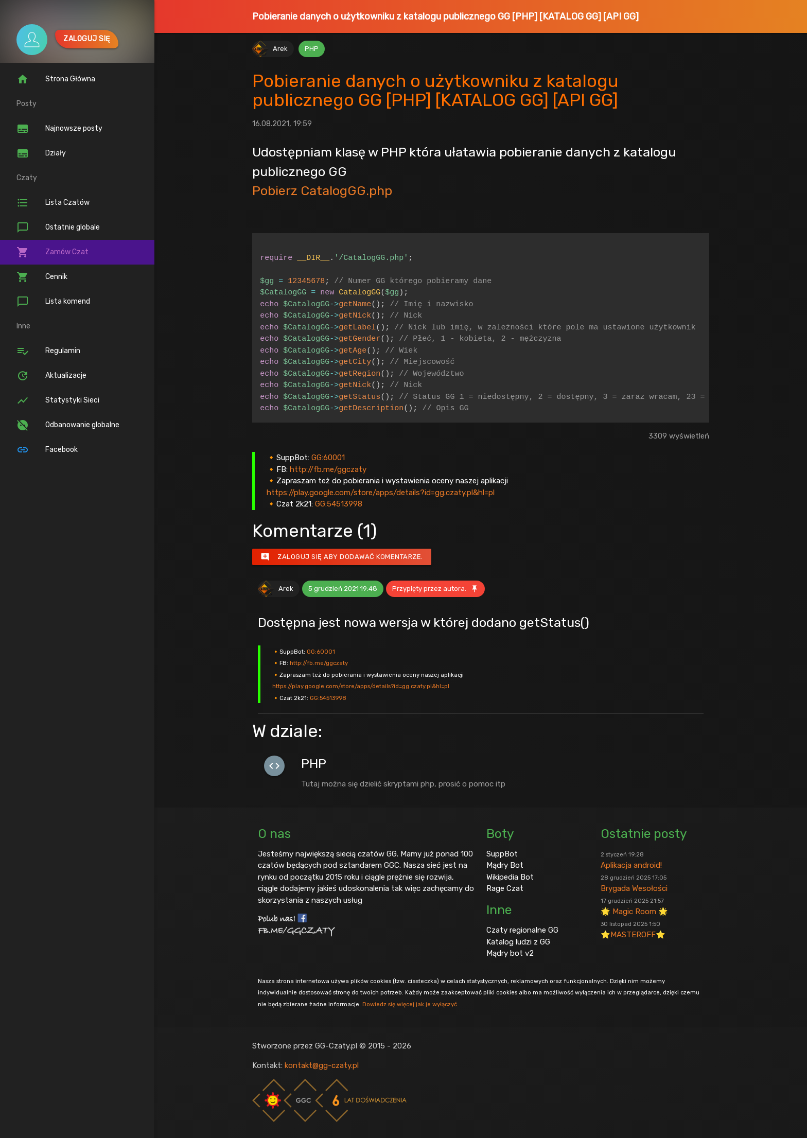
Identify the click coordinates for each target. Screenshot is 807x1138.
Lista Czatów (53, 202)
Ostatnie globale (58, 227)
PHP (312, 48)
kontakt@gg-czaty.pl (322, 1065)
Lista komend (53, 301)
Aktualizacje (51, 375)
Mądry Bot (504, 865)
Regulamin (48, 351)
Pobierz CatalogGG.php (322, 190)
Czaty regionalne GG (522, 930)
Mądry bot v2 (510, 953)
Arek (280, 48)
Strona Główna (55, 79)
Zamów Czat (52, 252)
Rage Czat (504, 888)
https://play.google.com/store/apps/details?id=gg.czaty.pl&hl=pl (381, 492)
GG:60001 (328, 457)
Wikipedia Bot (510, 877)
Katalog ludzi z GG (518, 942)
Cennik (41, 277)
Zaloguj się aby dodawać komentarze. (341, 557)
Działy (41, 153)
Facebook (47, 449)
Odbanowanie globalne (67, 425)
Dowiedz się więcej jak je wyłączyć (409, 1004)
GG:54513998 (338, 504)
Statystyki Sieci (57, 400)
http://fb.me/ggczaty (328, 469)
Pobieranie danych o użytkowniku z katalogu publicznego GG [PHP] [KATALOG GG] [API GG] (445, 16)
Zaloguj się (86, 38)
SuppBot (502, 854)
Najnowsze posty (59, 128)
